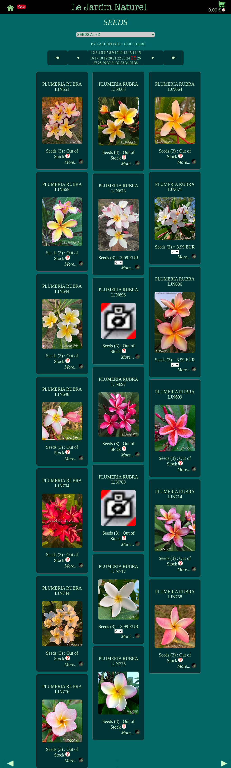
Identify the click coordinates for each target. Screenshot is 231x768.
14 (134, 53)
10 (116, 53)
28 (100, 63)
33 (122, 63)
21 (114, 58)
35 (131, 63)
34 (127, 63)
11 (120, 53)
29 (104, 63)
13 (130, 53)
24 (128, 58)
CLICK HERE (134, 44)
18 (101, 58)
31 (113, 63)
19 (105, 58)
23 (123, 58)
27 (95, 63)
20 (110, 58)
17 (96, 58)
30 (109, 63)
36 (136, 63)
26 (139, 58)
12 (125, 53)
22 (119, 58)
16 (92, 58)
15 (139, 53)
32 (118, 63)
